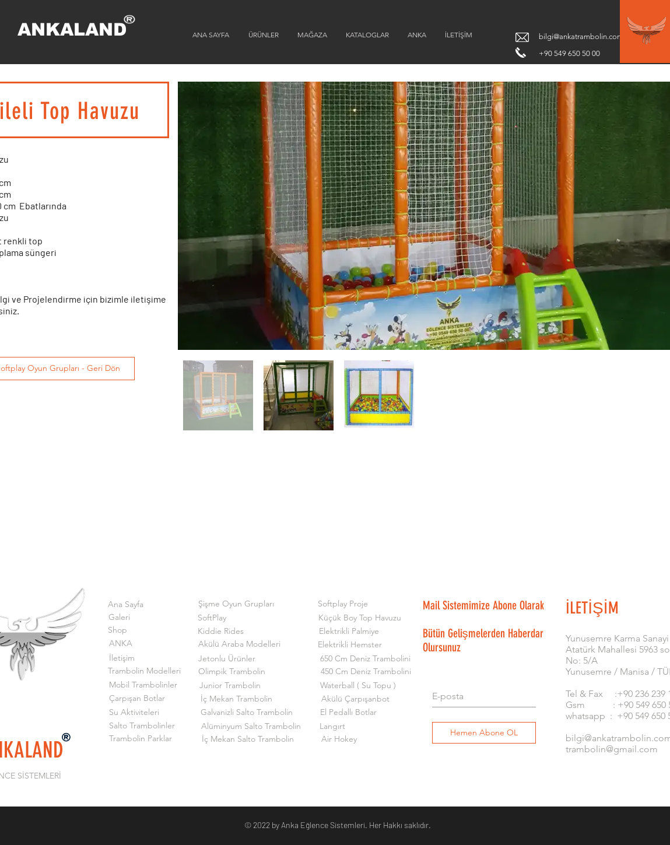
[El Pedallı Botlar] (348, 712)
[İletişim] (122, 658)
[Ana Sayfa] (125, 604)
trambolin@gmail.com (612, 749)
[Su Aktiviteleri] (134, 712)
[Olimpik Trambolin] (232, 671)
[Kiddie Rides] (221, 631)
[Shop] (118, 630)
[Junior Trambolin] (230, 685)
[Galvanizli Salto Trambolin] (247, 712)
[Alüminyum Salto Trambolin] (251, 726)
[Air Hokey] (339, 739)
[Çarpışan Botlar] (137, 698)
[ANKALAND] (80, 29)
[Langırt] (332, 726)
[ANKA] (120, 643)
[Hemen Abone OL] (484, 733)
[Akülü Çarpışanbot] (355, 699)
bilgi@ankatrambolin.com (581, 36)
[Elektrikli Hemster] (350, 645)
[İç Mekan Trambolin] (236, 699)
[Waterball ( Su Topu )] (358, 685)
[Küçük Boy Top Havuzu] (360, 618)
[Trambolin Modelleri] (144, 671)
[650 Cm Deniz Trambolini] (365, 659)
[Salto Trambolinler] (142, 726)
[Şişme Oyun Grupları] (236, 604)
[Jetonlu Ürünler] (227, 659)
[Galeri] (119, 617)
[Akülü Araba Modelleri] (239, 644)
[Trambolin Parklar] (141, 738)
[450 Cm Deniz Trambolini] (366, 671)
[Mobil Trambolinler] (143, 685)
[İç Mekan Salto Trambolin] (248, 739)
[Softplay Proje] (343, 604)
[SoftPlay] (212, 618)
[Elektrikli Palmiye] (349, 631)
